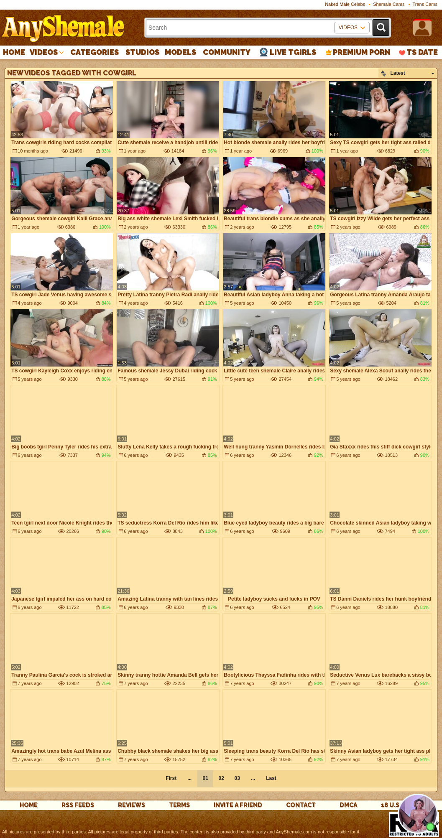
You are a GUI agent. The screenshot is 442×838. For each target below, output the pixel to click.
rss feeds (77, 805)
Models (180, 52)
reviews (131, 805)
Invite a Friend (238, 805)
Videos (44, 52)
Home (14, 52)
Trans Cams (425, 4)
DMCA (348, 805)
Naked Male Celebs (345, 4)
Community (226, 52)
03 (237, 778)
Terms (179, 805)
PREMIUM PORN (361, 52)
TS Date (422, 52)
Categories (94, 52)
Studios (142, 52)
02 (221, 778)
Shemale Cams (388, 4)
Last (271, 778)
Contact (301, 805)
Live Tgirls (293, 52)
